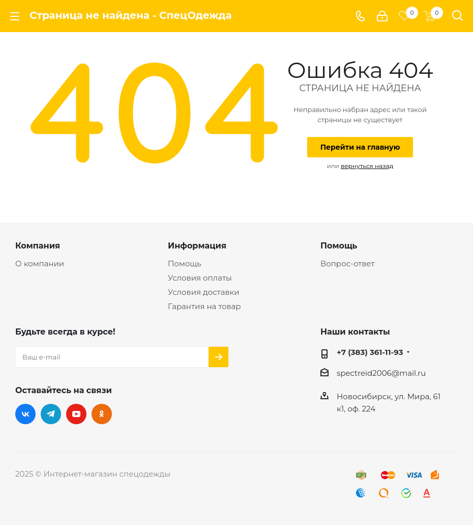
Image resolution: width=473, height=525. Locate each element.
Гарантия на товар (204, 306)
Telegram (51, 414)
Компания (37, 245)
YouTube (76, 414)
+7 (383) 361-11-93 (370, 352)
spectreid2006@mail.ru (381, 373)
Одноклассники (102, 414)
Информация (197, 245)
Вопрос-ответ (347, 263)
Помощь (184, 263)
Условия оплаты (200, 278)
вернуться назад (367, 166)
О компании (39, 263)
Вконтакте (25, 414)
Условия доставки (204, 292)
